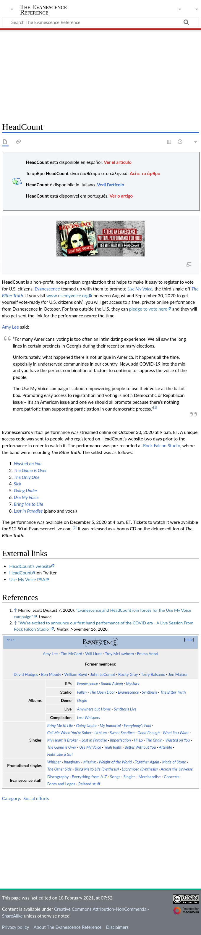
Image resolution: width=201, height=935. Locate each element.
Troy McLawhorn (119, 653)
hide (189, 639)
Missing (89, 762)
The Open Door (102, 692)
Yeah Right (112, 747)
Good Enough (148, 732)
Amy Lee (10, 327)
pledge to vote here (148, 308)
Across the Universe (177, 769)
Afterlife (165, 747)
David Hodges (26, 674)
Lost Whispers (88, 717)
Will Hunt (93, 653)
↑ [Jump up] (15, 610)
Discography (58, 776)
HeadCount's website (30, 566)
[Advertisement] (100, 74)
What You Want (176, 732)
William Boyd (75, 674)
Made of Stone (174, 762)
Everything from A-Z (89, 776)
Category (11, 798)
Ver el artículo (118, 162)
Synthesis (149, 692)
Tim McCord (71, 653)
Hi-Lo (138, 740)
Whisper (54, 762)
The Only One (27, 477)
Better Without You (140, 747)
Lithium (100, 732)
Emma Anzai (147, 653)
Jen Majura (177, 674)
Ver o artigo (121, 195)
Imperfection (120, 740)
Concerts (171, 776)
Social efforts (36, 798)
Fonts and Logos (61, 783)
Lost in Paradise (28, 510)
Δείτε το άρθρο (145, 173)
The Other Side (59, 769)
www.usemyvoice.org (67, 295)
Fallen (82, 692)
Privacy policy (15, 927)
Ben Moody (51, 674)
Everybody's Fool (137, 725)
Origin (82, 700)
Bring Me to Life (28, 504)
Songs (115, 776)
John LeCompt (102, 674)
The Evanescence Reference (43, 9)
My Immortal (110, 725)
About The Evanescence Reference (67, 927)
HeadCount (20, 572)
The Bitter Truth (173, 692)
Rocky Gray (128, 674)
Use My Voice (139, 288)
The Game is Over (30, 470)
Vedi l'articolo (110, 184)
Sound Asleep (112, 683)
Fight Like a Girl (60, 754)
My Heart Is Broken (63, 740)
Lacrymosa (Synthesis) (140, 769)
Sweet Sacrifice (122, 732)
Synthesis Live (125, 709)
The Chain (154, 740)
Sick (17, 483)
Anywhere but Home (94, 709)
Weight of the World (115, 762)
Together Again (147, 762)
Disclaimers (117, 927)
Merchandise (150, 776)
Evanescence (47, 288)
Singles (129, 776)
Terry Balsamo (153, 674)
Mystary (132, 683)
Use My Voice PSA (27, 579)
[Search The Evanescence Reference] (100, 22)
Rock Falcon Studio (161, 445)
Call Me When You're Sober (69, 732)
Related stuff (89, 783)
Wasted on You (28, 463)
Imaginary (72, 762)
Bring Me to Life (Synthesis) (97, 769)
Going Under (25, 490)
